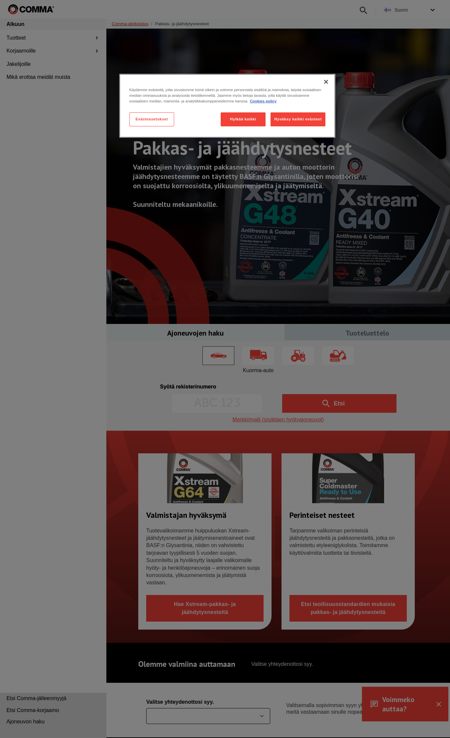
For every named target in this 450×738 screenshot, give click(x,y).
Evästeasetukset (152, 119)
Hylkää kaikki (243, 119)
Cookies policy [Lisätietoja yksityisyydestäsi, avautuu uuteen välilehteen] (263, 101)
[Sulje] (326, 81)
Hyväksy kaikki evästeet (298, 119)
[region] (227, 106)
